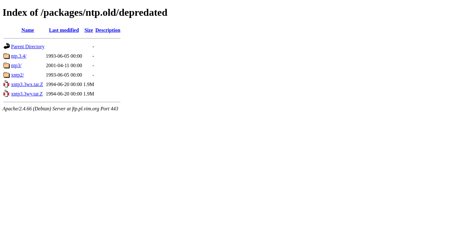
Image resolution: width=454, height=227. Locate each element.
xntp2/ (17, 75)
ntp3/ (16, 65)
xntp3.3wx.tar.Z (27, 84)
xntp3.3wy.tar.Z (27, 93)
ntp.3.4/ (18, 56)
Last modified (64, 30)
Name (27, 30)
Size (88, 30)
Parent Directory (27, 46)
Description (108, 30)
